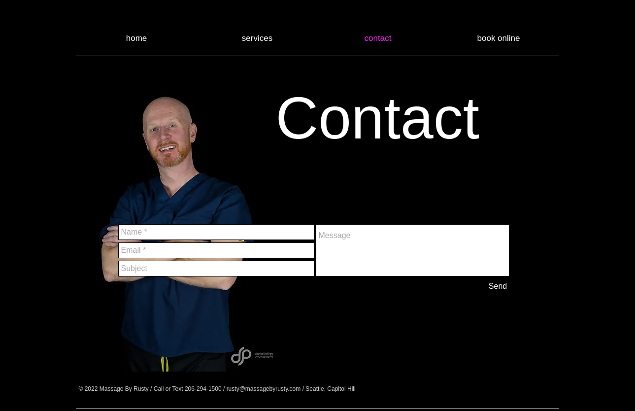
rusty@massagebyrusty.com (264, 388)
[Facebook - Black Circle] (419, 388)
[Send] (498, 286)
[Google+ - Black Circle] (443, 388)
